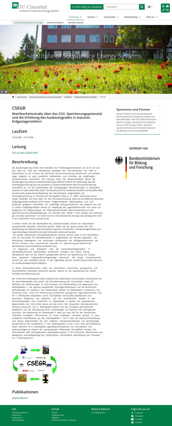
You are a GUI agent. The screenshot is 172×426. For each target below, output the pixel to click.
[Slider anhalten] (6, 92)
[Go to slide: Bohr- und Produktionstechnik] (93, 90)
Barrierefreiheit (18, 420)
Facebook (139, 413)
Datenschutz (17, 418)
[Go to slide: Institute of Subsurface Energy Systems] (79, 90)
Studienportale (58, 415)
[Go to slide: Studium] (88, 90)
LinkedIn (138, 422)
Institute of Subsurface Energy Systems (33, 10)
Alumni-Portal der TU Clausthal (64, 420)
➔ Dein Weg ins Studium (87, 7)
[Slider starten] (2, 92)
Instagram (139, 416)
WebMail (55, 418)
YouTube (138, 419)
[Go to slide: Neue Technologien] (84, 90)
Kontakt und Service (20, 412)
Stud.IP (55, 412)
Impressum (16, 415)
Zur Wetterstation (98, 412)
